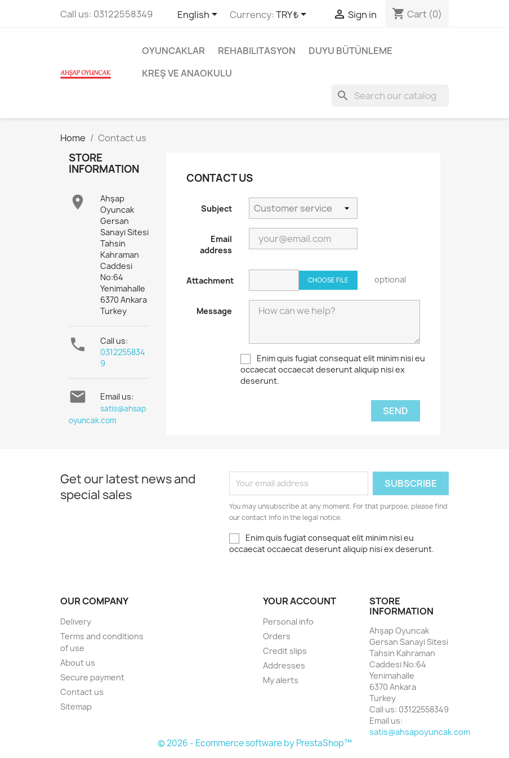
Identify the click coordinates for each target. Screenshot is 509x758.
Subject (216, 208)
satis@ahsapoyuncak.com (419, 731)
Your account (299, 601)
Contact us (82, 692)
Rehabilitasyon (257, 50)
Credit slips (285, 650)
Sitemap (76, 706)
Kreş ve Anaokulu (187, 73)
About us (77, 662)
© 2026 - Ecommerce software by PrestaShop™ (255, 743)
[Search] (390, 95)
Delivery (75, 621)
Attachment (210, 280)
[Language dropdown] (199, 15)
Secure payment (92, 677)
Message (214, 311)
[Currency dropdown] (293, 15)
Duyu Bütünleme (350, 50)
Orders (277, 636)
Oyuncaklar (173, 50)
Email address (216, 244)
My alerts (280, 680)
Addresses (284, 665)
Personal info (288, 621)
